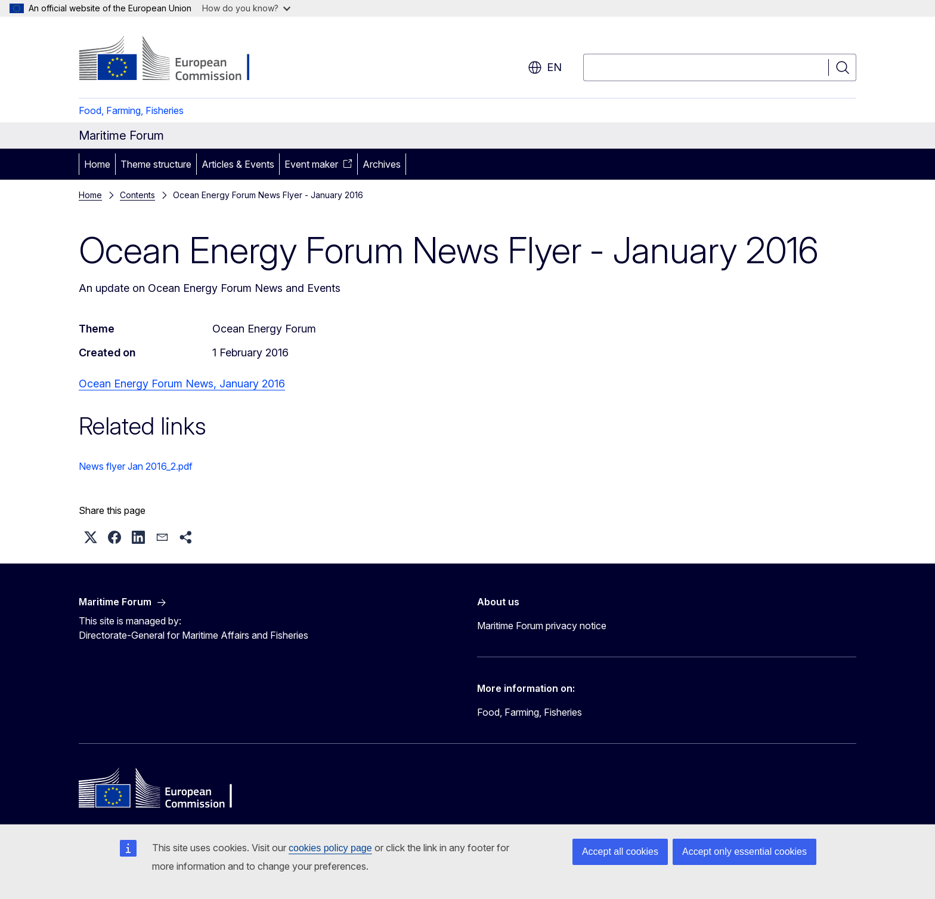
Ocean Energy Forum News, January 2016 (182, 383)
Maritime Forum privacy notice (541, 626)
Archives (382, 164)
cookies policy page (330, 848)
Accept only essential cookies (744, 851)
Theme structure (155, 164)
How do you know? (246, 8)
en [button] (545, 67)
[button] (90, 537)
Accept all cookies (620, 851)
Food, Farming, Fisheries (131, 110)
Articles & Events (238, 164)
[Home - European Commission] (175, 60)
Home (97, 164)
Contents (137, 195)
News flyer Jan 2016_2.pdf (136, 466)
